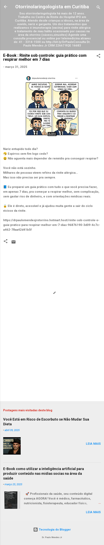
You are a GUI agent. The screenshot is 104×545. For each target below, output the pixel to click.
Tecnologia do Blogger (52, 529)
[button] (98, 56)
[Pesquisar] (98, 8)
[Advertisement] (52, 367)
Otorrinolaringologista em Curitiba (52, 6)
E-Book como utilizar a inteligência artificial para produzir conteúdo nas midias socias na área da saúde (43, 473)
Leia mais (93, 443)
